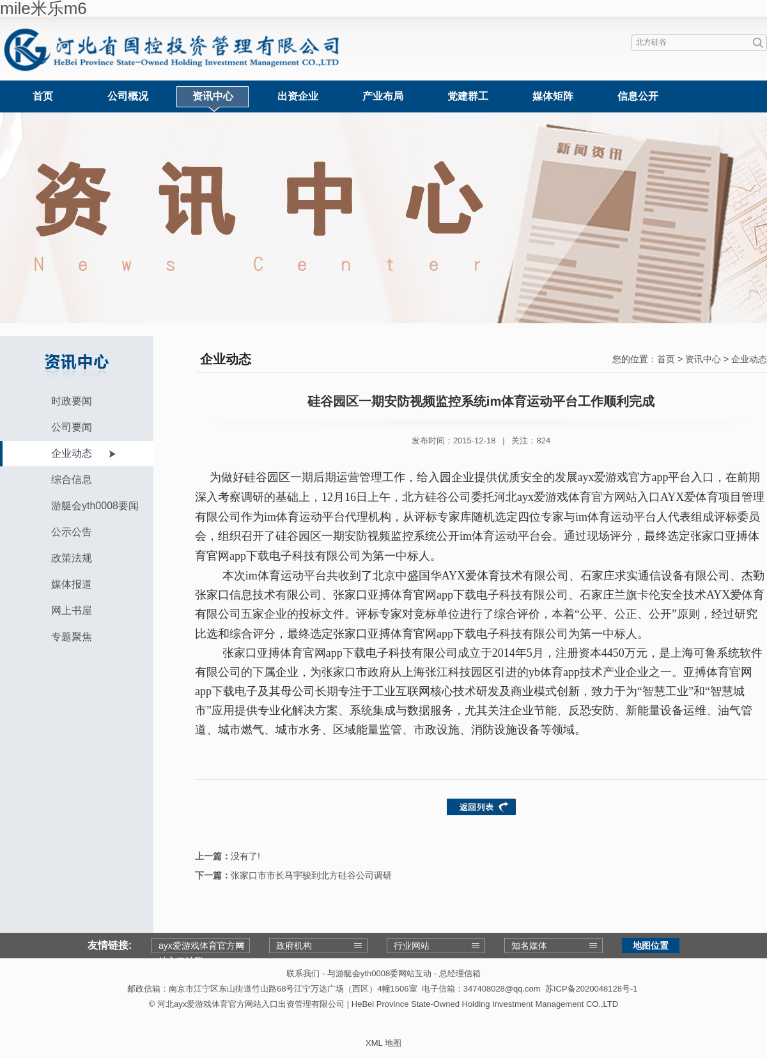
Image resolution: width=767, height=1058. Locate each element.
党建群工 (467, 96)
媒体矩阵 (552, 96)
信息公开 (637, 96)
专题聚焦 (71, 636)
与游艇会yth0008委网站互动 (379, 973)
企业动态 (71, 453)
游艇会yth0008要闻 (95, 505)
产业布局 (382, 96)
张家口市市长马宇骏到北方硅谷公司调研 (311, 875)
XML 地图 (383, 1043)
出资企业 (297, 96)
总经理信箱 (460, 973)
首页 (43, 96)
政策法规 (71, 558)
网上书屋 (71, 610)
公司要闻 (71, 427)
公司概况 (127, 96)
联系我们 (303, 973)
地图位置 (651, 945)
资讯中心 (212, 96)
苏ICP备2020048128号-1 (591, 988)
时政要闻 (71, 400)
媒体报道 (71, 584)
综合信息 (71, 479)
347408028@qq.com (502, 988)
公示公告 (71, 531)
